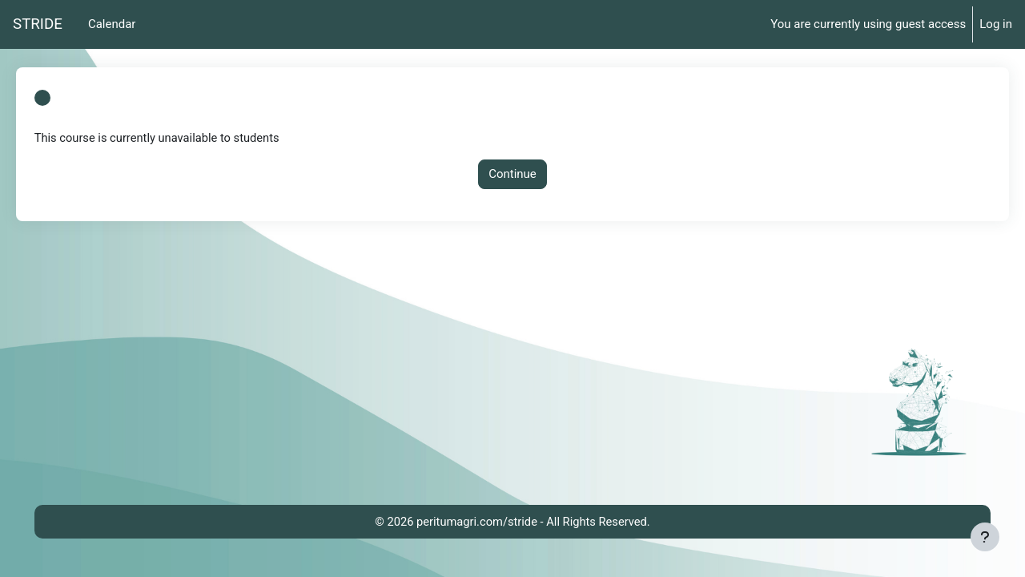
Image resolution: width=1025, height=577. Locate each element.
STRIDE (37, 24)
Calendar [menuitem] (112, 24)
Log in (995, 24)
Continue (512, 174)
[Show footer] (985, 537)
